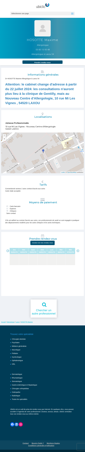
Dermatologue (17, 374)
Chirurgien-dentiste (19, 339)
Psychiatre (15, 342)
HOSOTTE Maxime (27, 322)
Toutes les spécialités (19, 399)
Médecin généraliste (19, 346)
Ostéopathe (16, 392)
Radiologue (16, 396)
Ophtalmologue (17, 360)
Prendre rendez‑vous (42, 62)
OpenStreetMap (71, 172)
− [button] (4, 139)
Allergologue (11, 322)
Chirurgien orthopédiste (20, 388)
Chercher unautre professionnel (43, 312)
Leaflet (63, 172)
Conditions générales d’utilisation (41, 446)
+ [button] (4, 135)
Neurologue (16, 350)
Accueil (3, 322)
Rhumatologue (17, 378)
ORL (13, 364)
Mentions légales (53, 443)
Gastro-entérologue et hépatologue (24, 385)
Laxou (18, 322)
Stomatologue (17, 381)
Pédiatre (15, 353)
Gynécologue (17, 357)
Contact (26, 443)
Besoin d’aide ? (38, 443)
